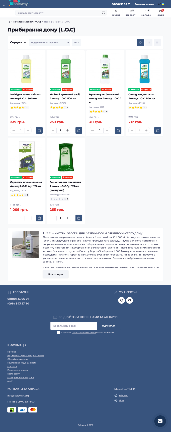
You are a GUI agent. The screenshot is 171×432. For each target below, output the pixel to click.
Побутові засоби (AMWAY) (27, 21)
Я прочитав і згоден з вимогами (87, 333)
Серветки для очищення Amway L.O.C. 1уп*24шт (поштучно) (65, 186)
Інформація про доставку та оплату (25, 355)
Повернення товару (17, 370)
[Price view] (157, 42)
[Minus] (13, 130)
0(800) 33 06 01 (18, 298)
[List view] (148, 42)
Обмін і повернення (17, 359)
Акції (9, 381)
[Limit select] (76, 42)
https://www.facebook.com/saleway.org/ (129, 300)
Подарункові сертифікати (20, 377)
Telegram (123, 395)
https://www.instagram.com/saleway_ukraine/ (121, 300)
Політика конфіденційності (84, 333)
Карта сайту (13, 373)
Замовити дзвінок (144, 4)
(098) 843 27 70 (18, 303)
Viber (121, 400)
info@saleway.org (18, 395)
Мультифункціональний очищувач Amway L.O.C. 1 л (105, 98)
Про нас (11, 351)
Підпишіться (108, 325)
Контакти (12, 366)
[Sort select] (49, 42)
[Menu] (4, 4)
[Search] (104, 13)
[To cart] (39, 130)
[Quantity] (21, 130)
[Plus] (28, 130)
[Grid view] (140, 42)
